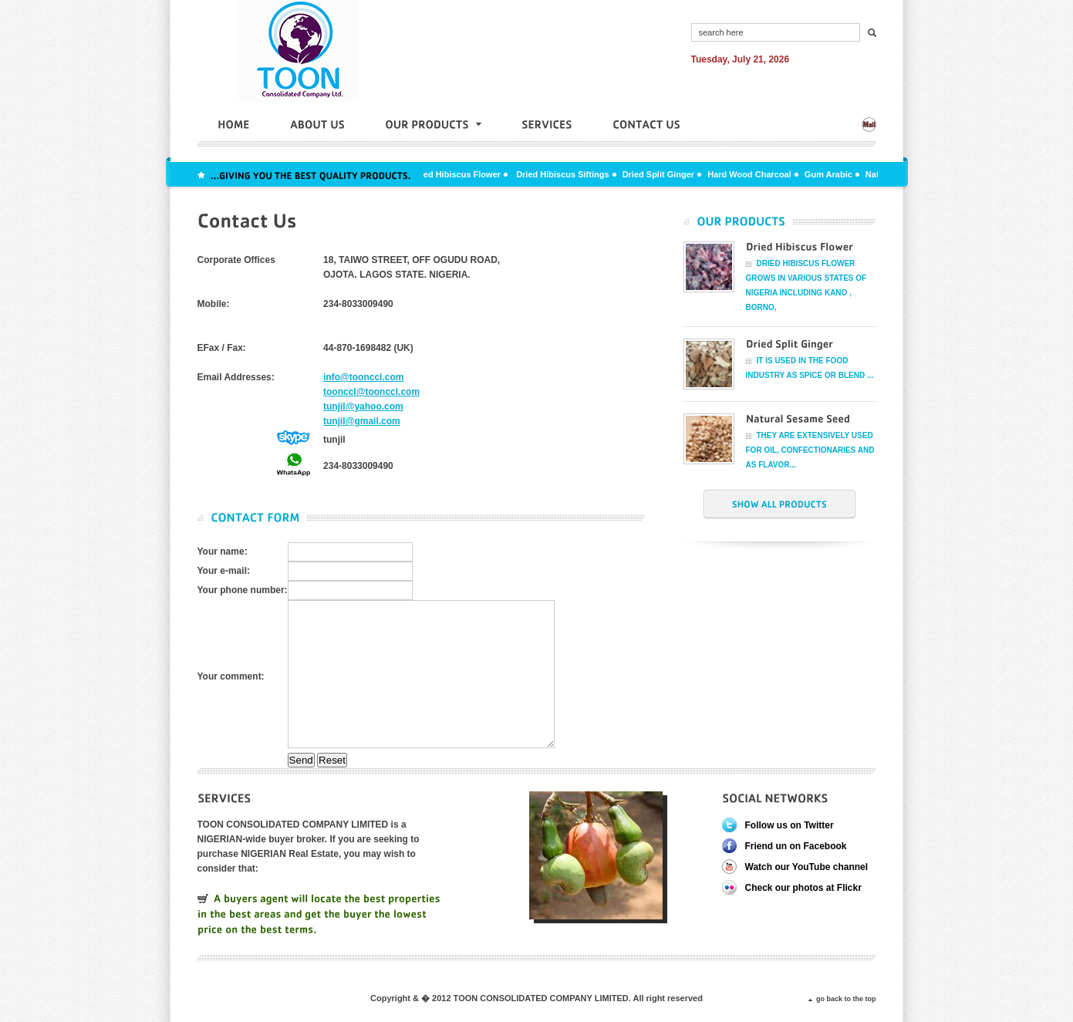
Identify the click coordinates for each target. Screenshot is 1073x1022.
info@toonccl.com (363, 377)
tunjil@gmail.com (361, 421)
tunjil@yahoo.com (363, 406)
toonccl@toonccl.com (371, 391)
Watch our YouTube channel (807, 867)
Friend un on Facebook (796, 846)
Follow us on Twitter (789, 825)
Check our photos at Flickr (803, 887)
